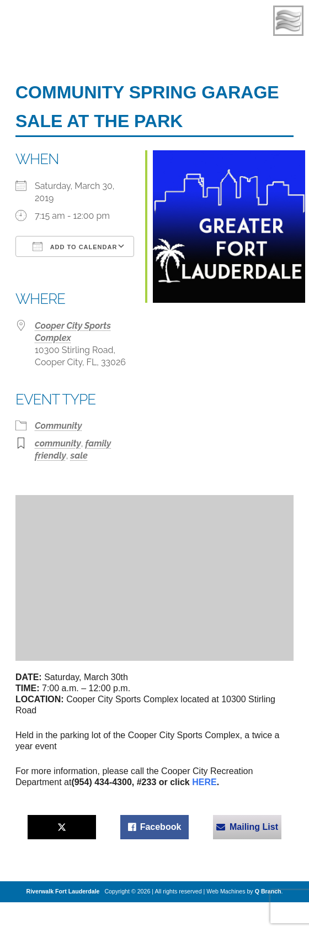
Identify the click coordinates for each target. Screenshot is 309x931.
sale (79, 455)
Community (58, 425)
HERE (204, 782)
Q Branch (268, 891)
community (58, 443)
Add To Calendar (75, 246)
